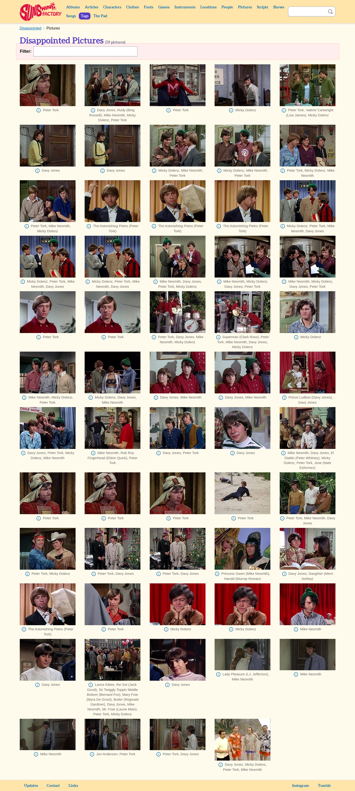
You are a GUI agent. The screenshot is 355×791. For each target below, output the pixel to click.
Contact (53, 786)
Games (163, 7)
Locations (208, 7)
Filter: (26, 51)
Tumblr (324, 786)
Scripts (262, 7)
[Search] (306, 12)
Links (73, 786)
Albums (73, 7)
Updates (31, 786)
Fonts (148, 7)
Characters (112, 7)
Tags (84, 16)
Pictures (245, 7)
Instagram (300, 786)
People (227, 7)
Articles (91, 7)
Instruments (185, 7)
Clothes (132, 7)
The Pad (100, 16)
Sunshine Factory (41, 11)
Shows (278, 7)
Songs (71, 16)
